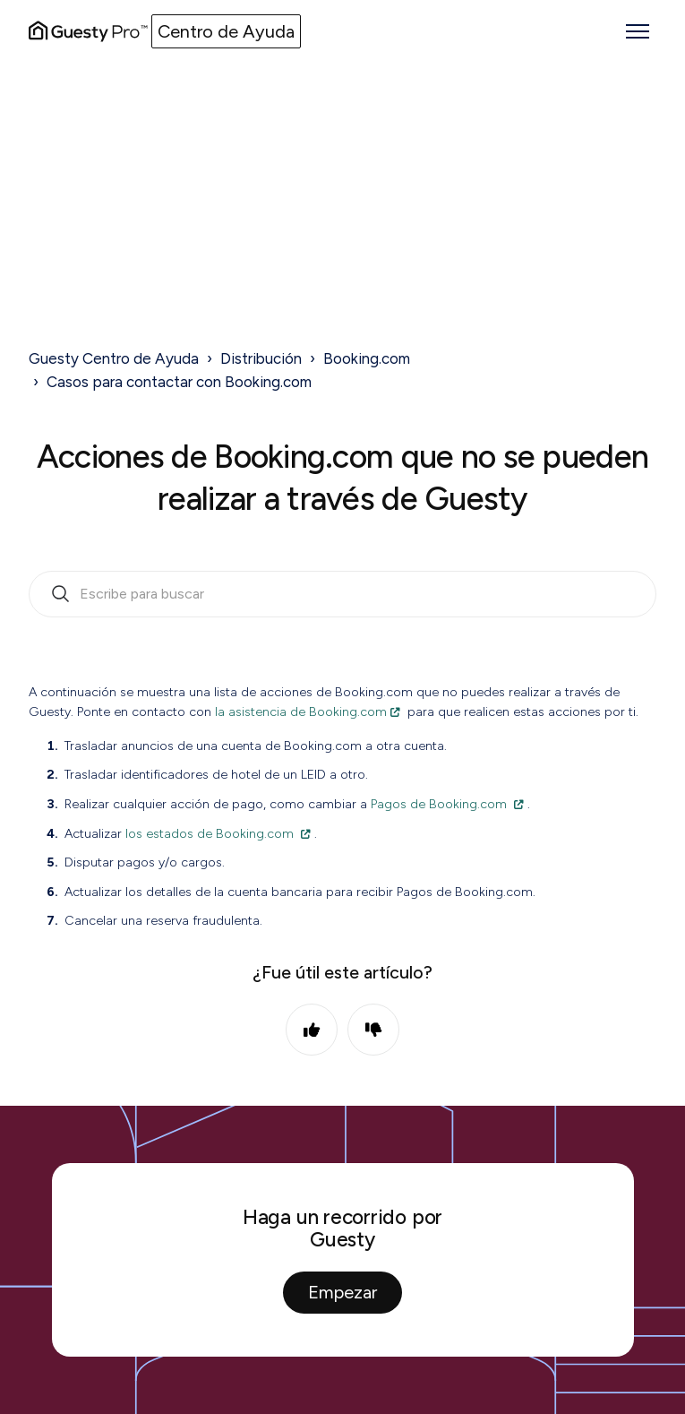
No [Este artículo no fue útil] (373, 1030)
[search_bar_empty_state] (342, 594)
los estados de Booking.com (209, 833)
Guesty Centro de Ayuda (114, 358)
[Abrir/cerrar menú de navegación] (637, 31)
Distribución (261, 358)
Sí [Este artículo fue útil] (312, 1030)
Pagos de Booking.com (439, 804)
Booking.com (366, 358)
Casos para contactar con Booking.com (179, 382)
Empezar (342, 1292)
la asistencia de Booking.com (301, 711)
